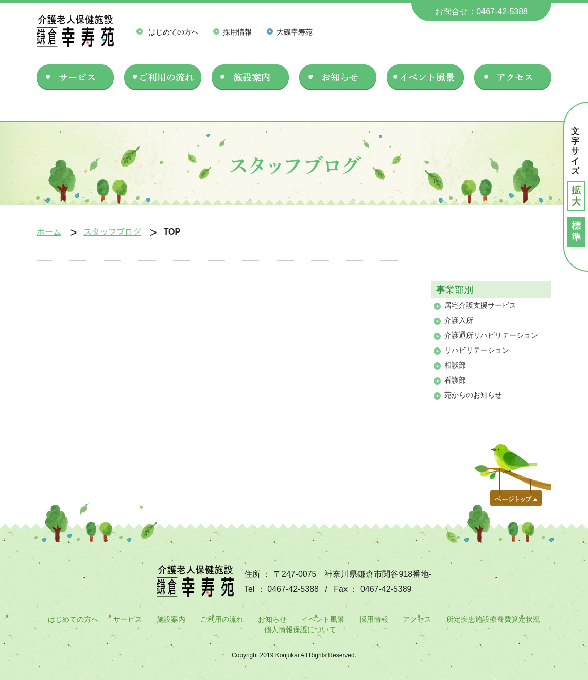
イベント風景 (322, 619)
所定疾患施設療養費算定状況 (493, 619)
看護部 (455, 380)
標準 (576, 231)
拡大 (576, 196)
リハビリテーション (476, 350)
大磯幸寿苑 (290, 32)
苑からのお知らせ (473, 395)
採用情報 (232, 32)
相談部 (455, 365)
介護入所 (458, 320)
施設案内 (171, 619)
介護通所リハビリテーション (491, 335)
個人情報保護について (300, 629)
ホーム (49, 231)
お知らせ (272, 619)
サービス (127, 619)
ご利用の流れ (222, 619)
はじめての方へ (167, 32)
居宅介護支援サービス (480, 305)
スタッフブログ (112, 231)
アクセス (417, 619)
